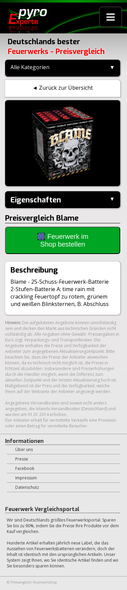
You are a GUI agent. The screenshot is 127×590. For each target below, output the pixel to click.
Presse (21, 459)
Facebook (24, 468)
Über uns (24, 449)
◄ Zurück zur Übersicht (63, 87)
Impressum (26, 478)
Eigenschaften (35, 200)
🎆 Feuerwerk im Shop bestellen (62, 240)
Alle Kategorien (29, 67)
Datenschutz (27, 487)
